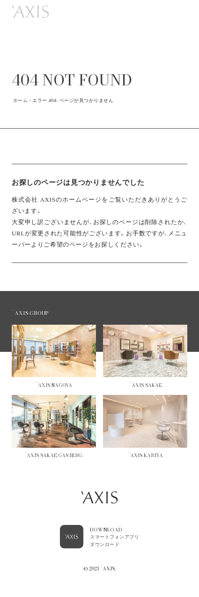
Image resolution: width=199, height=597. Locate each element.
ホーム (20, 100)
